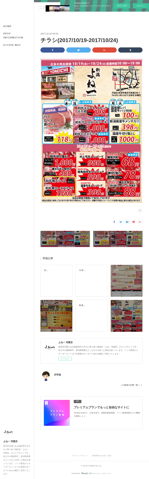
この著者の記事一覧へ (131, 385)
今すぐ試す (122, 5)
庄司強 (57, 374)
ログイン (141, 6)
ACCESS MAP (12, 45)
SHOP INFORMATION (13, 35)
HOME (7, 26)
